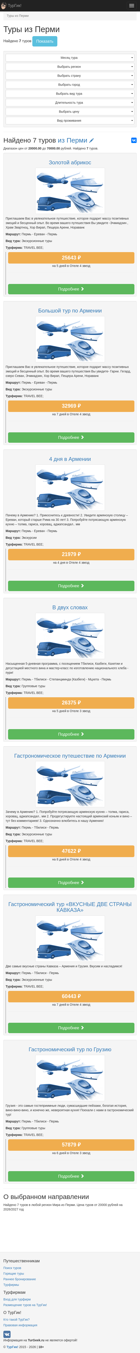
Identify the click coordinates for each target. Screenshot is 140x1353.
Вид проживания (95, 120)
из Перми (76, 140)
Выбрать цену (96, 111)
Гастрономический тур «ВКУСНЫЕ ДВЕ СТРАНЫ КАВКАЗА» (70, 907)
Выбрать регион (95, 66)
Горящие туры (13, 1273)
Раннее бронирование (19, 1279)
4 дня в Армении (70, 459)
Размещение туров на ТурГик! (25, 1305)
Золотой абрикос (70, 162)
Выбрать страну (95, 75)
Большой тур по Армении (70, 311)
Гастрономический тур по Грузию (70, 1049)
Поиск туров (12, 1268)
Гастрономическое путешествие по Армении (70, 756)
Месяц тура (97, 57)
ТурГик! (14, 5)
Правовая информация (20, 1325)
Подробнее (71, 289)
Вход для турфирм (17, 1299)
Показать (44, 41)
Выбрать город (95, 84)
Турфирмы (11, 1285)
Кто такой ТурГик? (16, 1319)
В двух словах (70, 607)
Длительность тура (94, 102)
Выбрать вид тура (94, 93)
